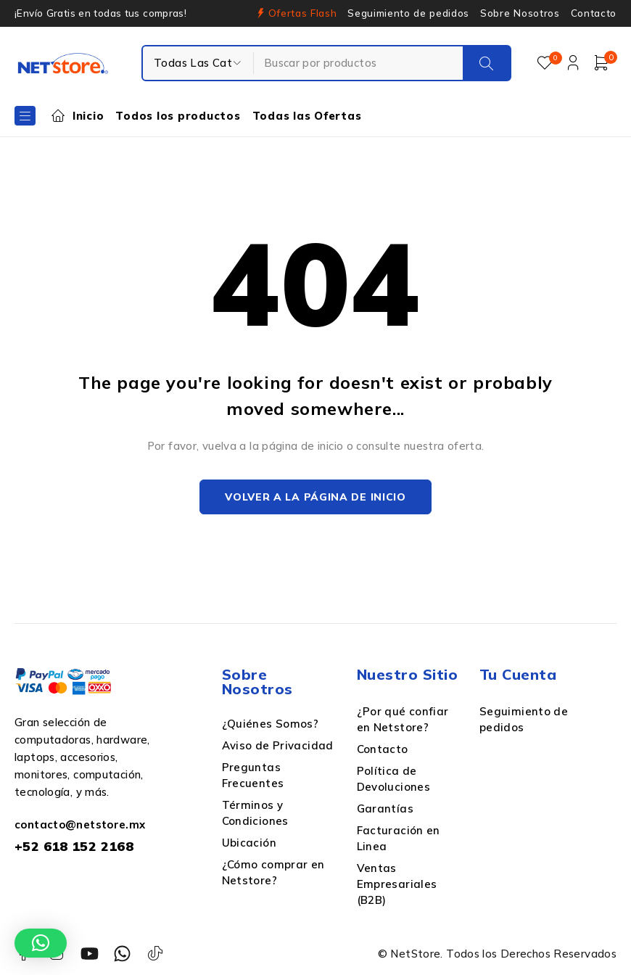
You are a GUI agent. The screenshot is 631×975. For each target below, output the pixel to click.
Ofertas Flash (302, 13)
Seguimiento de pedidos (408, 13)
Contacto (593, 13)
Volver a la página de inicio (315, 497)
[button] (41, 943)
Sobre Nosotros (519, 13)
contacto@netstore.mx (80, 826)
